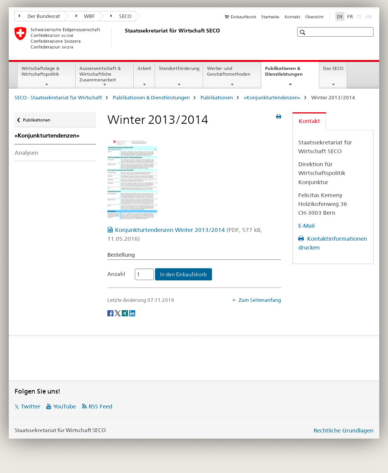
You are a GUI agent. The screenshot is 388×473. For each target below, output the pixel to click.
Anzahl (116, 274)
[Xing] (125, 312)
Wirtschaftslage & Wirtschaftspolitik (40, 71)
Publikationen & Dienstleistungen (292, 73)
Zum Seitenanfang (259, 300)
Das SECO (333, 68)
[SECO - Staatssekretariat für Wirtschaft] (123, 38)
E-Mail (306, 225)
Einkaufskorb (243, 16)
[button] (303, 32)
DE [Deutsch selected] (340, 16)
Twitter (30, 406)
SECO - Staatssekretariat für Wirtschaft (58, 97)
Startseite (270, 16)
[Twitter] (118, 312)
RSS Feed (100, 406)
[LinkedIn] (132, 312)
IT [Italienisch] (360, 16)
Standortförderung (179, 68)
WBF (85, 16)
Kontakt (292, 16)
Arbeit (144, 68)
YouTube (64, 406)
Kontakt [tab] (309, 121)
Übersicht (314, 16)
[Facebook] (111, 312)
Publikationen (216, 97)
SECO (120, 16)
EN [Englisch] (369, 16)
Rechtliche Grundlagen (343, 430)
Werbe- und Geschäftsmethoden (228, 71)
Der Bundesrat (39, 16)
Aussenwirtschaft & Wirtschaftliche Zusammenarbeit (100, 74)
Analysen (26, 152)
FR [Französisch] (350, 16)
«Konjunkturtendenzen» (272, 97)
